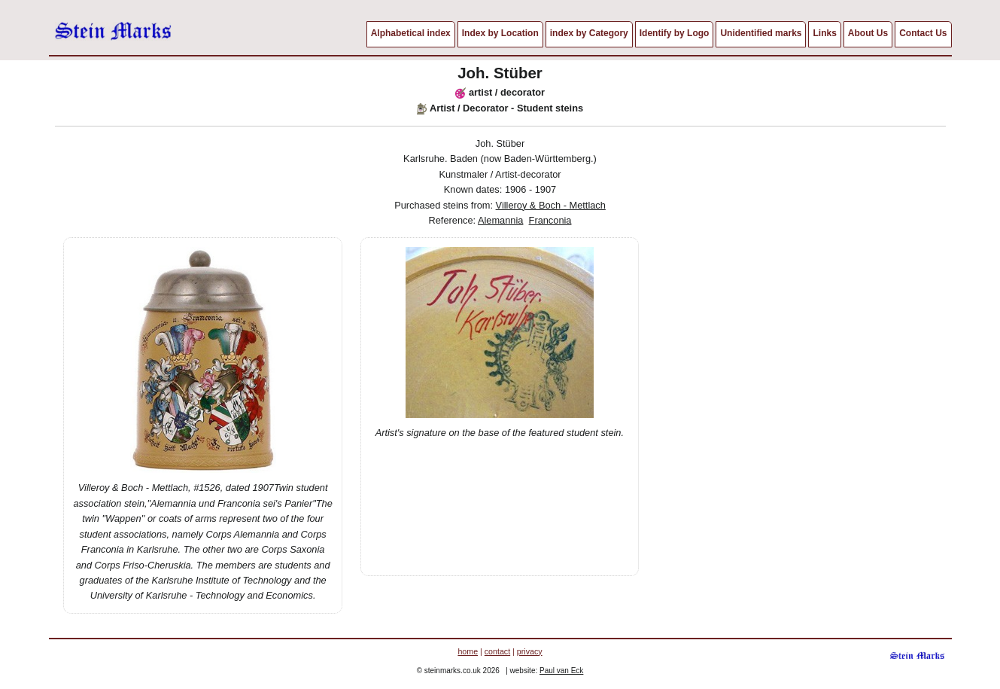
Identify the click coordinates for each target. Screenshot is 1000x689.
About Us (868, 33)
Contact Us (923, 33)
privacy (530, 651)
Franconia (550, 220)
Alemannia (500, 220)
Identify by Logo (675, 33)
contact (497, 651)
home (467, 651)
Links (824, 33)
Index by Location (500, 33)
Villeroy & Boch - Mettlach (551, 205)
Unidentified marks (760, 33)
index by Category (589, 33)
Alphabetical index (411, 33)
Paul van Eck (561, 670)
